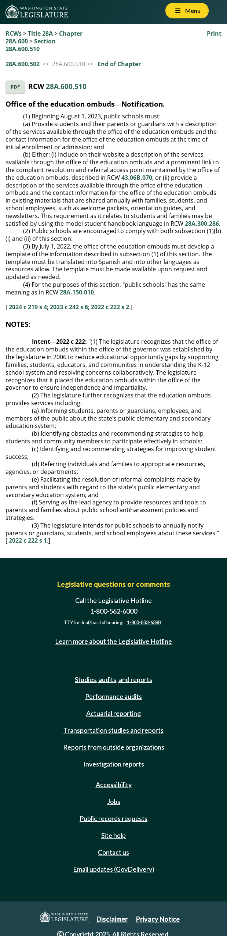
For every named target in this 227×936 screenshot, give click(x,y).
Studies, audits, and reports (113, 679)
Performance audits (113, 696)
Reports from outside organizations (113, 747)
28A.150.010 (77, 292)
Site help (113, 835)
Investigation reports (113, 764)
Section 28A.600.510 (31, 45)
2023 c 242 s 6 (69, 307)
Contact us (113, 852)
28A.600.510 (66, 86)
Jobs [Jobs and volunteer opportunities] (113, 801)
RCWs (14, 33)
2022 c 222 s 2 (110, 307)
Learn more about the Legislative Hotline (113, 641)
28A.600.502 (23, 64)
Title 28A (40, 33)
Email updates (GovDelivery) (113, 869)
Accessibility (114, 784)
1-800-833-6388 (144, 622)
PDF (15, 87)
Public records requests (113, 818)
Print (214, 33)
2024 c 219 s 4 (28, 307)
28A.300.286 (202, 223)
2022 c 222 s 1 (28, 540)
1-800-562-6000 (113, 611)
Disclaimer (112, 919)
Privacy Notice (158, 919)
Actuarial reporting (113, 713)
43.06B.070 (136, 178)
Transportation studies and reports (113, 730)
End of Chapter (119, 64)
